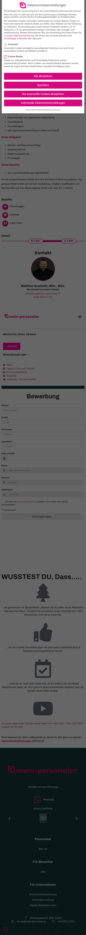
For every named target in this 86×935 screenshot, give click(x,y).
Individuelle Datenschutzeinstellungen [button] (43, 102)
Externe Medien (14, 56)
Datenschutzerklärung (24, 35)
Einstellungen (10, 38)
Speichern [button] (43, 85)
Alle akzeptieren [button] (43, 76)
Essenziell (12, 44)
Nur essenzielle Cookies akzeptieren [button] (43, 94)
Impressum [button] (57, 110)
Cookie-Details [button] (30, 110)
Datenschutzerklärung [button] (44, 110)
